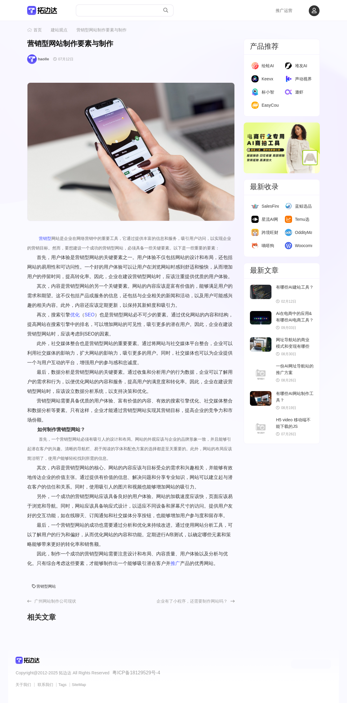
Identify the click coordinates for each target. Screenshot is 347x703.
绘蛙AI (268, 65)
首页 (37, 29)
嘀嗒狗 (268, 245)
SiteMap (79, 683)
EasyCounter (274, 105)
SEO (90, 314)
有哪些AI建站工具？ (294, 287)
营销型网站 (44, 586)
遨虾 (299, 92)
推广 (175, 563)
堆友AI (301, 65)
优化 (75, 314)
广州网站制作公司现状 (55, 601)
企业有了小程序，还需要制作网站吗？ (192, 601)
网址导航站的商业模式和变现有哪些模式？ (292, 346)
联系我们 (45, 683)
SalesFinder (273, 206)
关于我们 (23, 683)
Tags (62, 683)
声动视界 (303, 78)
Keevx (267, 78)
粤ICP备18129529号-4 (133, 672)
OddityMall (305, 232)
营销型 (45, 238)
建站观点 (59, 29)
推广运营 (284, 10)
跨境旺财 (270, 232)
